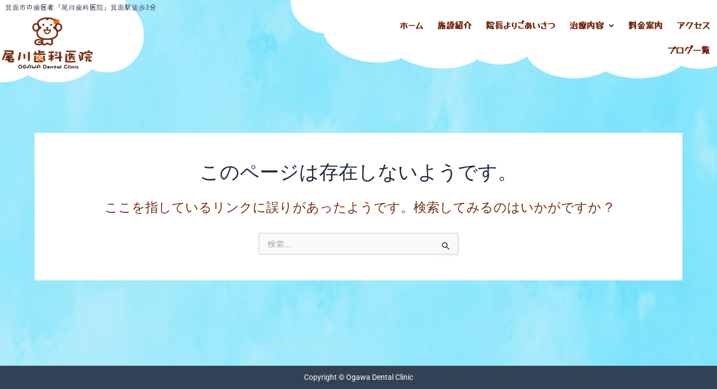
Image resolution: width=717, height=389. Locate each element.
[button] (591, 24)
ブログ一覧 (688, 45)
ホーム (411, 24)
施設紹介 (454, 24)
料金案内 (645, 24)
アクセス (693, 24)
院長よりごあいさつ (520, 24)
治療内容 (591, 24)
